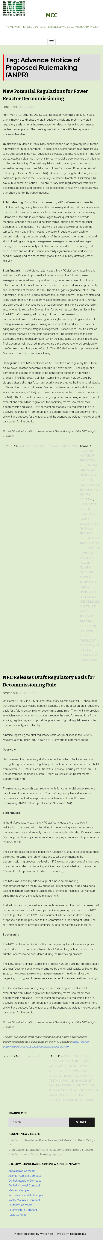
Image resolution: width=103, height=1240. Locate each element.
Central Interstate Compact (24, 1180)
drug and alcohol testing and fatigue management (89, 582)
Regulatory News (63, 446)
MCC (51, 15)
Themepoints (78, 1233)
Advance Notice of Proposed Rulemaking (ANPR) (88, 460)
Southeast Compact (20, 1204)
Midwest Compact (19, 1190)
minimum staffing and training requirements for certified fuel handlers (74, 1090)
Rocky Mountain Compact (24, 1200)
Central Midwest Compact (24, 1185)
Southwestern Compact (22, 1209)
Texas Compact (17, 1214)
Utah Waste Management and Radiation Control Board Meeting (50, 1149)
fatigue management (78, 1080)
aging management (63, 1066)
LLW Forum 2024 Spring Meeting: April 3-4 (35, 1154)
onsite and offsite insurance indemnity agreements (89, 616)
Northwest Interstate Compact (26, 1195)
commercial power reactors (89, 509)
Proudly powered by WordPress (34, 1233)
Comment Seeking (32, 446)
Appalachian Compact (21, 1170)
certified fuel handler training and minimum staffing (90, 489)
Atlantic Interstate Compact (24, 1175)
